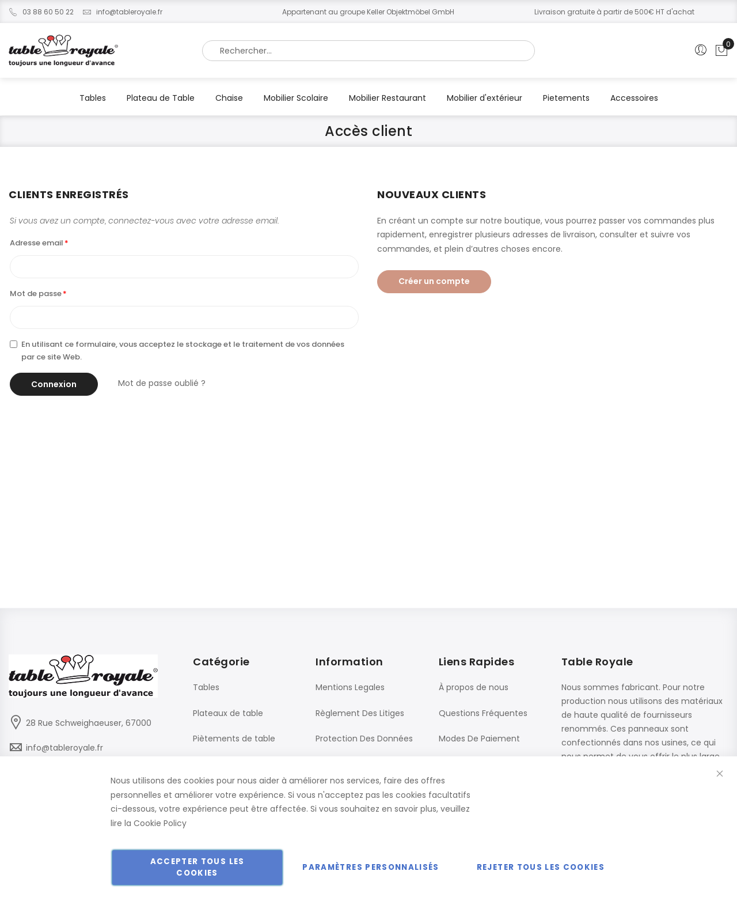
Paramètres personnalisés (370, 867)
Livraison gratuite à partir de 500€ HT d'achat (614, 12)
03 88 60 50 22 (41, 12)
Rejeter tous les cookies (541, 867)
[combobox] (368, 50)
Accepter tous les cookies (197, 867)
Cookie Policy (160, 823)
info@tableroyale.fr (122, 12)
